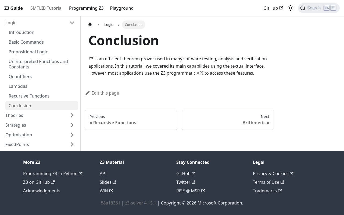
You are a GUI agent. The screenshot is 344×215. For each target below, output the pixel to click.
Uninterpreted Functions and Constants (38, 64)
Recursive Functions (29, 96)
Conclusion (20, 106)
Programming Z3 (86, 8)
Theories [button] (14, 115)
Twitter (185, 182)
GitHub (273, 8)
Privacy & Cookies (273, 173)
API (200, 73)
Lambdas (18, 86)
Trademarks (267, 191)
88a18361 (110, 203)
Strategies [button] (15, 125)
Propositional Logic (28, 52)
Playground (122, 8)
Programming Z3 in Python (53, 173)
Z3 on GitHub (39, 182)
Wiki (106, 191)
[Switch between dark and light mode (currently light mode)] (290, 8)
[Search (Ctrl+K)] (319, 8)
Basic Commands (26, 42)
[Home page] (90, 24)
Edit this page (102, 93)
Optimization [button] (18, 135)
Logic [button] (10, 23)
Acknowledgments (41, 191)
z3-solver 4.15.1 (140, 203)
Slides (108, 182)
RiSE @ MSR (190, 191)
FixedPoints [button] (17, 144)
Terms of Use (268, 182)
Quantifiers (20, 76)
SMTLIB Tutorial (46, 8)
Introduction (21, 32)
